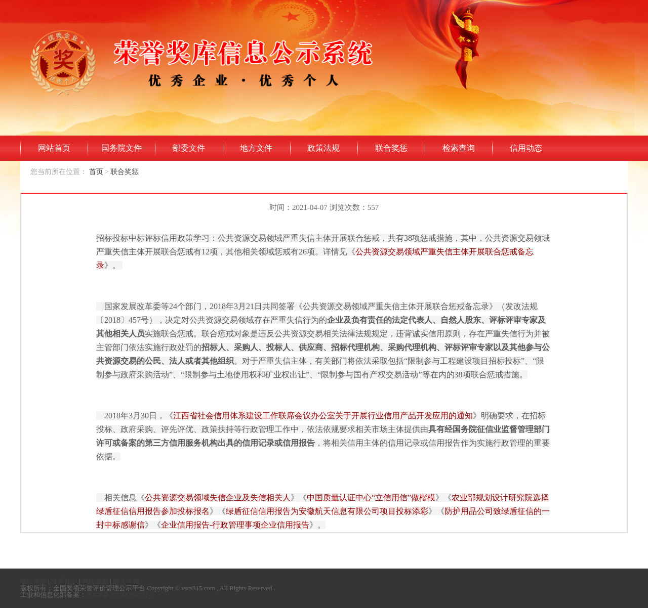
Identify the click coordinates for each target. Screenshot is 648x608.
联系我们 (64, 581)
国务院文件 (121, 148)
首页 (96, 172)
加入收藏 (126, 581)
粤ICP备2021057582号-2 (120, 594)
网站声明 (33, 581)
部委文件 (189, 148)
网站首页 (54, 148)
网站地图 (95, 581)
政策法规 (323, 148)
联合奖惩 (391, 148)
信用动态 (526, 148)
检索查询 (458, 148)
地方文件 (256, 148)
